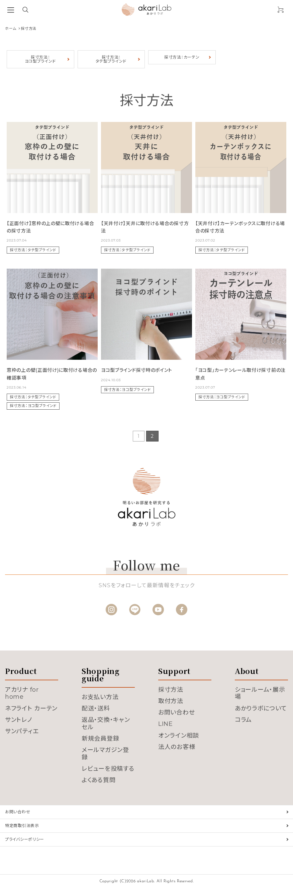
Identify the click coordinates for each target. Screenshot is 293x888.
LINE (165, 724)
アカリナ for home (22, 693)
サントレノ (18, 720)
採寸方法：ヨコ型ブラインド (40, 59)
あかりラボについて (261, 708)
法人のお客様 (176, 747)
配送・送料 (96, 708)
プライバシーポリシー (24, 839)
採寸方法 (170, 689)
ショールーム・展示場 (260, 693)
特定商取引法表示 (22, 825)
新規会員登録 (100, 738)
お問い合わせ (176, 712)
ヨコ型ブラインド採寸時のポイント (136, 370)
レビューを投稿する (108, 768)
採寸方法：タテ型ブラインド (111, 59)
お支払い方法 (100, 697)
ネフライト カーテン (31, 708)
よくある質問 (98, 780)
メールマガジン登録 (105, 753)
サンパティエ (21, 731)
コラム (243, 720)
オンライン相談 (178, 735)
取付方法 (170, 701)
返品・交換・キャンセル (106, 723)
